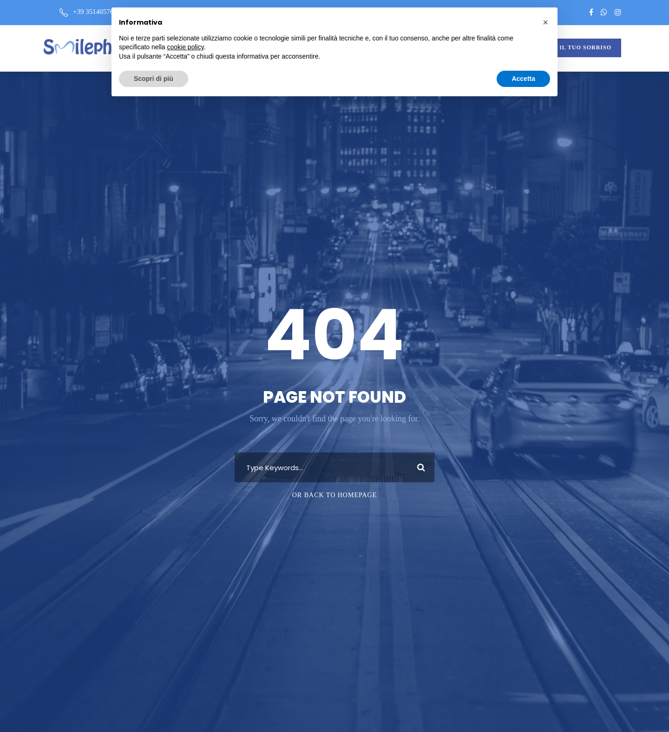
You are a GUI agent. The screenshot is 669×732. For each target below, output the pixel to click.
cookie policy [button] (185, 47)
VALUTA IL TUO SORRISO (572, 47)
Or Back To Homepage (334, 495)
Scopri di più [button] (153, 78)
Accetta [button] (523, 78)
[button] (545, 22)
